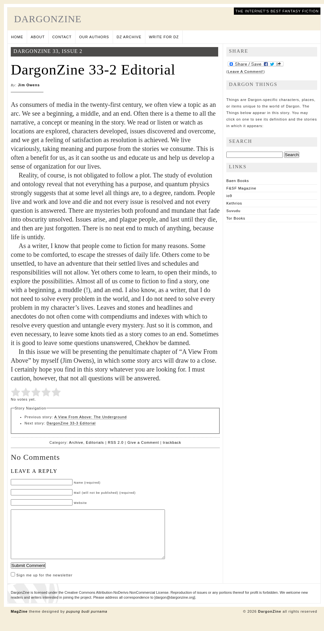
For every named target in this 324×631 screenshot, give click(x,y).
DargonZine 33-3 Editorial (71, 423)
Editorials (95, 442)
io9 (229, 196)
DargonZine (48, 18)
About (38, 37)
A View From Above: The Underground (90, 417)
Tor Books (235, 218)
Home (17, 37)
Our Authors (94, 37)
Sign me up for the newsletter (42, 585)
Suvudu (233, 211)
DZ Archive (129, 37)
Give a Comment (143, 442)
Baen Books (237, 181)
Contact (62, 37)
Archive (76, 442)
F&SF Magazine (241, 188)
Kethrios (234, 203)
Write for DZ (164, 37)
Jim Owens (29, 85)
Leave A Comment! (246, 72)
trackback (172, 442)
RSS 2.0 (115, 442)
